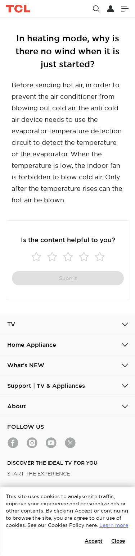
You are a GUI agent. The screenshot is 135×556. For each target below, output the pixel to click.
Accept (94, 541)
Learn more (113, 525)
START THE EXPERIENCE (38, 473)
